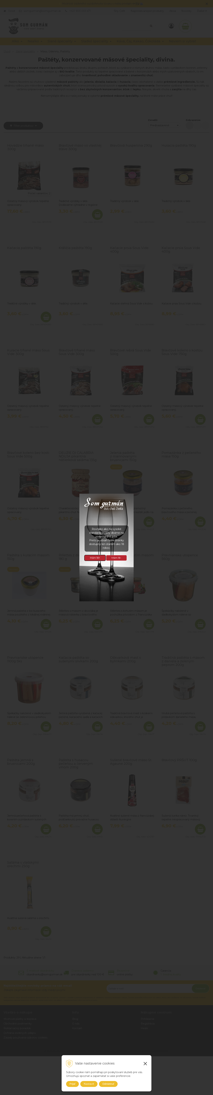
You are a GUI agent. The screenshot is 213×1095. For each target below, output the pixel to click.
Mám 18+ (95, 557)
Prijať (72, 1083)
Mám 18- (116, 557)
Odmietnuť (108, 1083)
